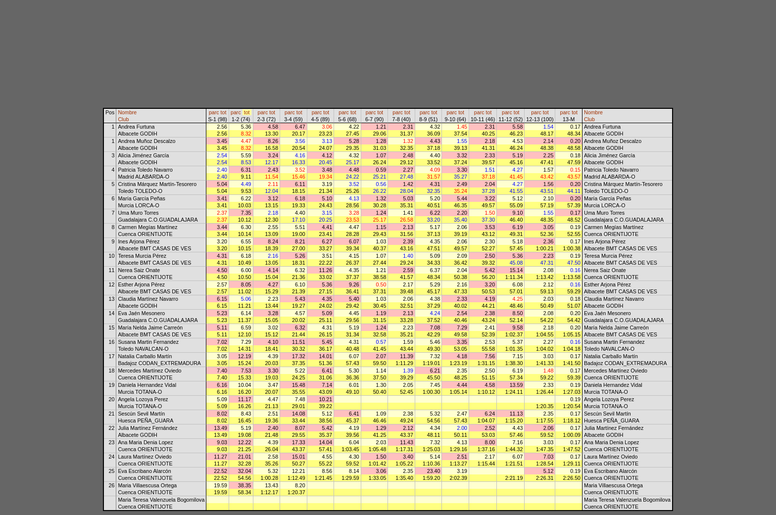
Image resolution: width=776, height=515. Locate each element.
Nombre (127, 112)
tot (224, 112)
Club (123, 119)
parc (214, 112)
